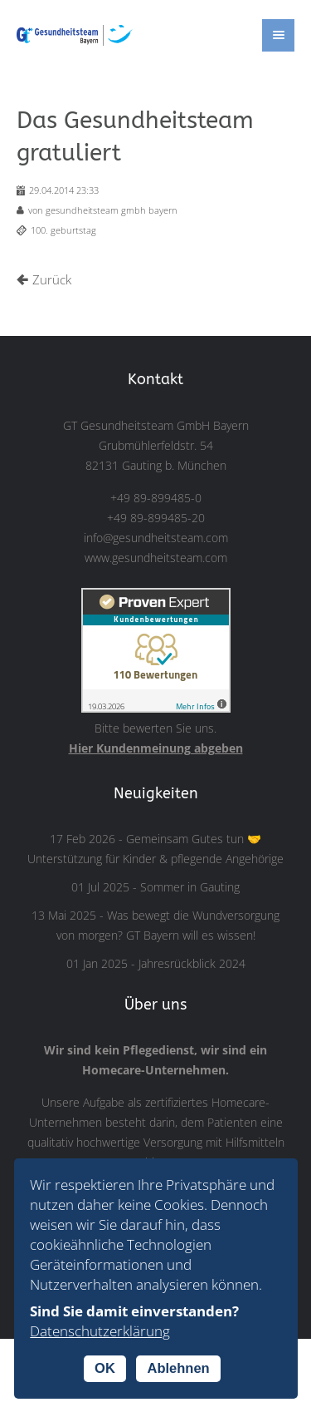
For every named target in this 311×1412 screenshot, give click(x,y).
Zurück (51, 279)
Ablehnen (178, 1367)
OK (105, 1367)
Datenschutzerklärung (100, 1330)
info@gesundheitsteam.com (156, 538)
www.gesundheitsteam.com (156, 557)
